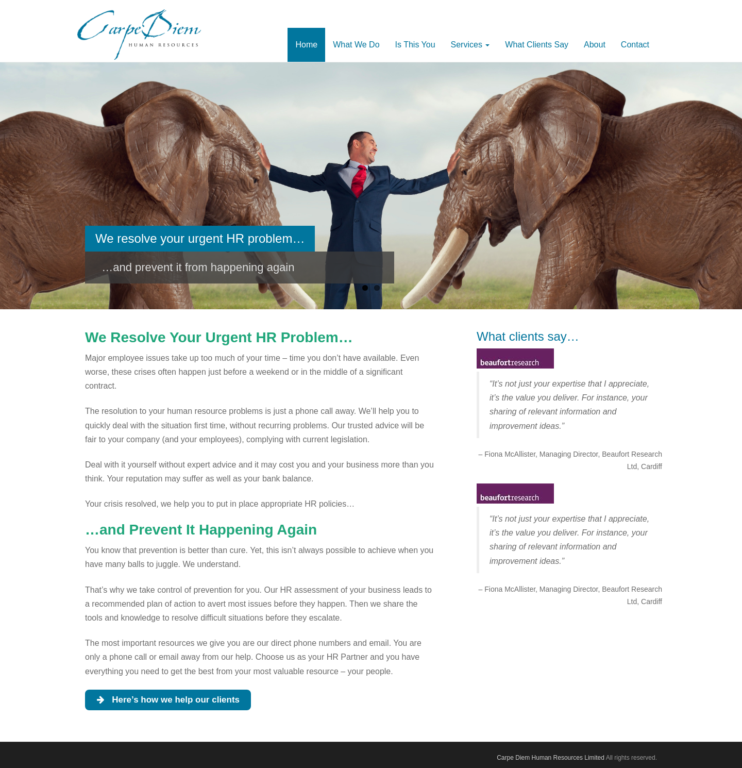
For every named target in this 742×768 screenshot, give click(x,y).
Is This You (415, 44)
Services (470, 44)
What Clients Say (536, 44)
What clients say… (528, 336)
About (594, 44)
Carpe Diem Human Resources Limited (550, 757)
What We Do (356, 44)
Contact (635, 44)
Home (306, 44)
